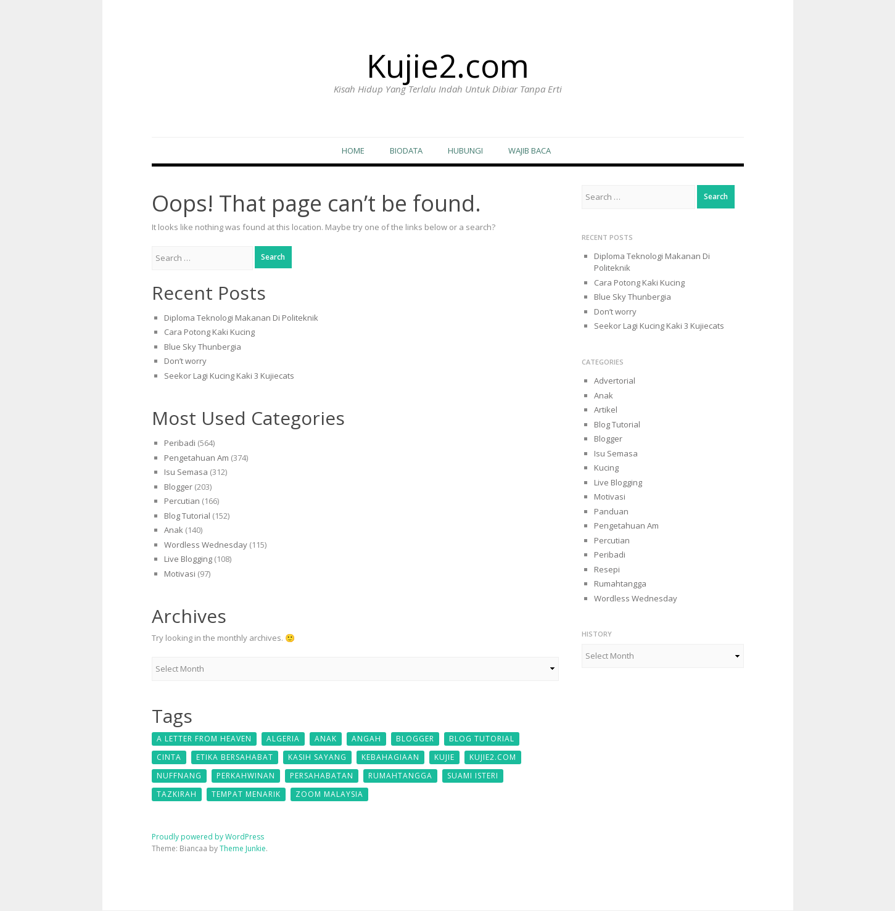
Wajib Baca (529, 151)
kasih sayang (317, 757)
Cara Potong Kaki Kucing (209, 333)
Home (353, 151)
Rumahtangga (400, 776)
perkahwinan (246, 776)
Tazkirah (177, 794)
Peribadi (180, 444)
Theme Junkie (243, 849)
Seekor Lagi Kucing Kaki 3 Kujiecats (229, 376)
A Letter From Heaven (204, 739)
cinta (169, 757)
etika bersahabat (234, 757)
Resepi (607, 569)
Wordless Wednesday (205, 545)
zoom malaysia (329, 794)
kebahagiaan (390, 757)
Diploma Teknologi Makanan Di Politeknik (241, 318)
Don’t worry (185, 362)
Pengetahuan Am (196, 458)
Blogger (178, 487)
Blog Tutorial (187, 516)
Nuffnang (179, 776)
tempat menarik (246, 794)
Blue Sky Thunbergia (202, 347)
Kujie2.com (447, 63)
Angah (366, 739)
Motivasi (180, 574)
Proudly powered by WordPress (208, 837)
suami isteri (472, 776)
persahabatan (321, 776)
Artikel (605, 410)
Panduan (611, 511)
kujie (444, 757)
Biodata (406, 151)
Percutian (182, 502)
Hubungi (465, 151)
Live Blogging (188, 560)
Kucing (606, 468)
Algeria (283, 739)
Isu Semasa (186, 473)
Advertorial (614, 381)
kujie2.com (492, 757)
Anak (173, 531)
